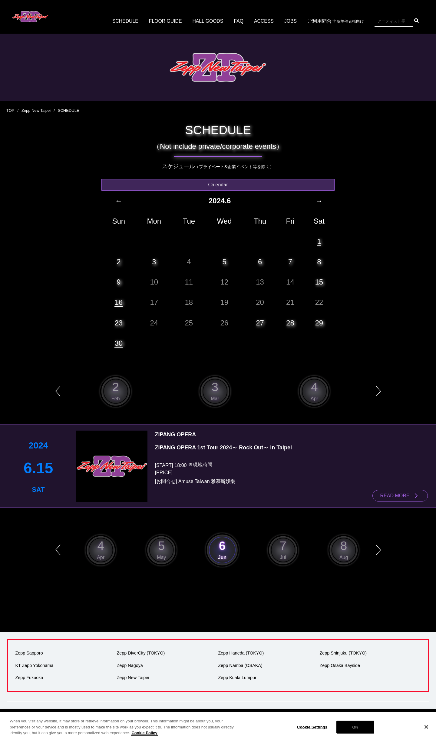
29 (319, 322)
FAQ (239, 21)
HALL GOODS (207, 21)
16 (118, 302)
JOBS (291, 21)
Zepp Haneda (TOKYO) (241, 653)
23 (118, 322)
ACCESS (265, 21)
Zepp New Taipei (36, 110)
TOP (10, 110)
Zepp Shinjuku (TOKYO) (343, 653)
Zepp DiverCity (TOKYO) (141, 653)
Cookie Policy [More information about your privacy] (144, 736)
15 (319, 282)
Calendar (218, 184)
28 (290, 322)
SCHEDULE (124, 21)
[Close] (426, 730)
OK (355, 730)
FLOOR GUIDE (165, 21)
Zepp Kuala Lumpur (237, 677)
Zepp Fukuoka (29, 677)
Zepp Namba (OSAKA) (240, 665)
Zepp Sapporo (29, 653)
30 (118, 343)
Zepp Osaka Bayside (339, 665)
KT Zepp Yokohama (34, 665)
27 (260, 322)
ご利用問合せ (336, 21)
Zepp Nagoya (130, 665)
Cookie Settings (312, 730)
